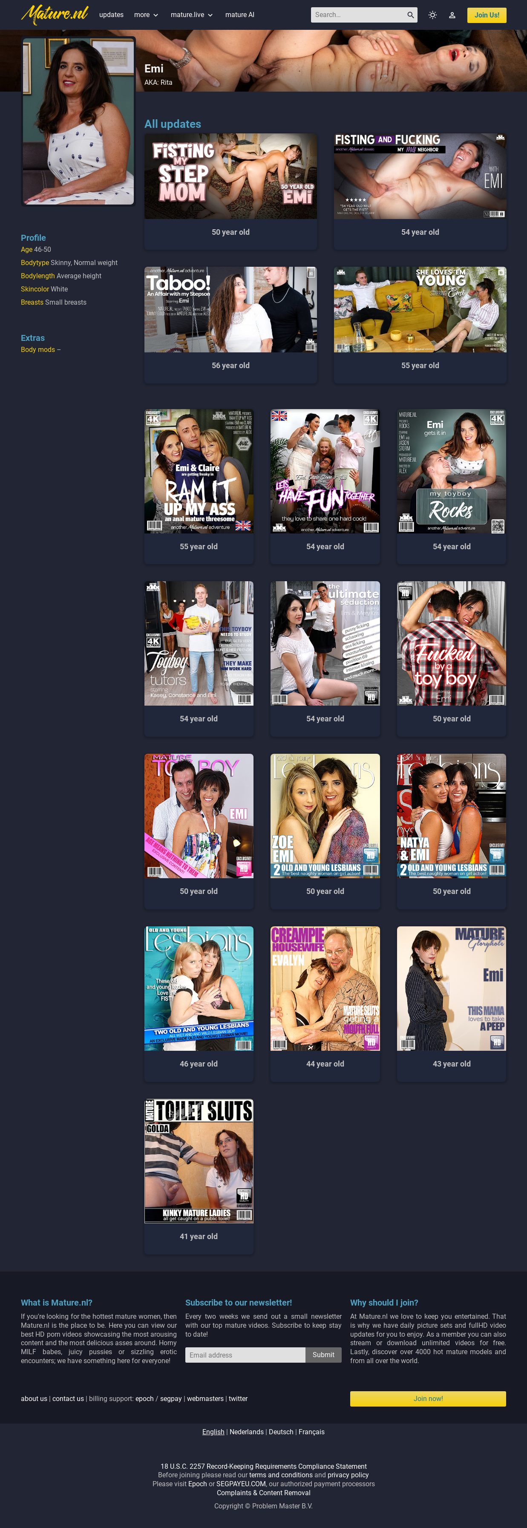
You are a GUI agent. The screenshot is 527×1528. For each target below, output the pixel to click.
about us (34, 1399)
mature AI (239, 15)
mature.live (193, 15)
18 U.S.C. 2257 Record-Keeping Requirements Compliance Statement (264, 1466)
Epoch (197, 1484)
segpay (171, 1399)
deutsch (281, 1432)
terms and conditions (281, 1475)
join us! (487, 15)
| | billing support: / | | (134, 1399)
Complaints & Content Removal (264, 1493)
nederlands (247, 1432)
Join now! (428, 1399)
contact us (68, 1399)
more (147, 15)
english (213, 1432)
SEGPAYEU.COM (241, 1484)
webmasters (205, 1399)
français (312, 1432)
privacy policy (348, 1475)
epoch (144, 1399)
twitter (238, 1399)
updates (111, 15)
